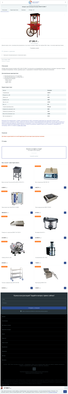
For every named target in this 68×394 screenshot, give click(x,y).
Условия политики (52, 392)
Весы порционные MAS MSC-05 (42, 182)
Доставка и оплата (34, 325)
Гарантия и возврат (34, 329)
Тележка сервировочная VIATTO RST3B (10, 282)
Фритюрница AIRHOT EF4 (40, 282)
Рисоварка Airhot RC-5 (40, 232)
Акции (34, 334)
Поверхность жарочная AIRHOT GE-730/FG (11, 232)
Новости (34, 338)
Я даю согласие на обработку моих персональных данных (35, 311)
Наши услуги (34, 342)
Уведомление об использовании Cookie (34, 373)
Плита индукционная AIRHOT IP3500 (43, 207)
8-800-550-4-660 (21, 125)
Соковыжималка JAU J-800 (41, 257)
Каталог (34, 316)
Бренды (34, 355)
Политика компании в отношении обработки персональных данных (34, 371)
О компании (34, 321)
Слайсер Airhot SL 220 (6, 257)
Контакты (34, 360)
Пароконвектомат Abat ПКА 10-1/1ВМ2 (10, 207)
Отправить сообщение (34, 308)
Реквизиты (34, 351)
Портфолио (34, 347)
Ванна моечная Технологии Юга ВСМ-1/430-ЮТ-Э (13, 182)
